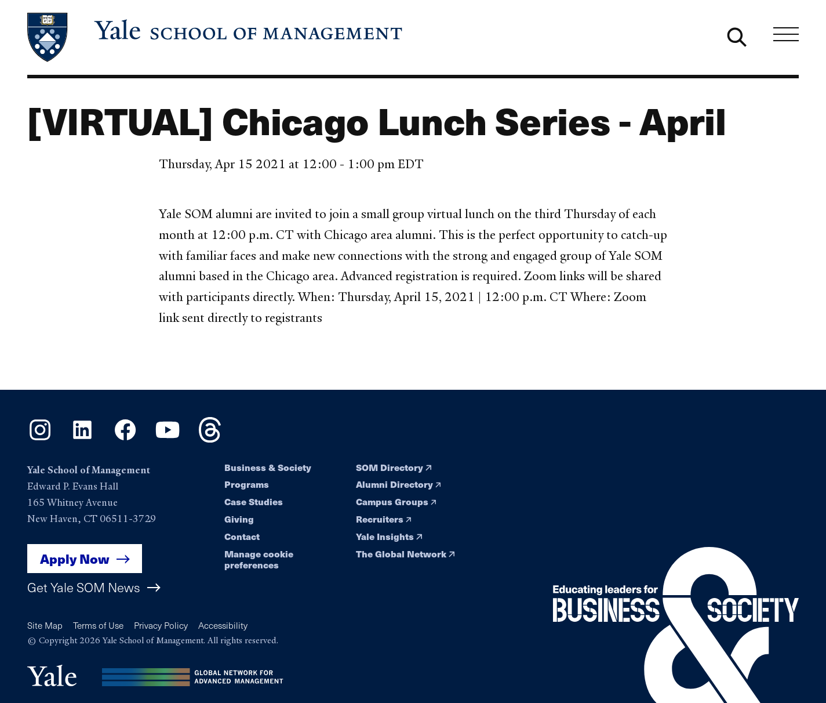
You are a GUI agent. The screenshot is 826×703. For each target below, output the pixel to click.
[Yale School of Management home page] (216, 37)
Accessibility (223, 625)
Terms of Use (98, 625)
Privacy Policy (161, 625)
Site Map (45, 625)
